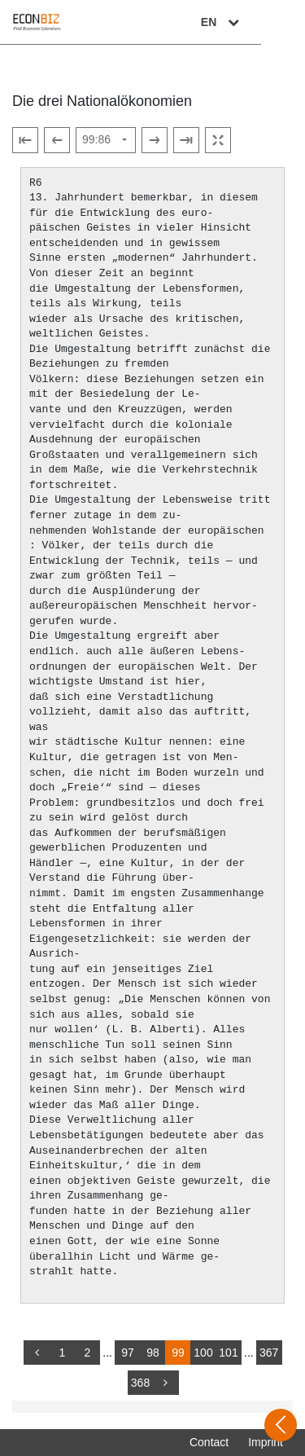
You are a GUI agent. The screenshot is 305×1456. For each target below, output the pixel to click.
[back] (37, 1352)
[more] (166, 1382)
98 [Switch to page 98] (152, 1352)
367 (268, 1352)
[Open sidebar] (280, 1425)
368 (140, 1382)
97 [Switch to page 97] (127, 1352)
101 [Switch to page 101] (228, 1352)
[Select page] (105, 140)
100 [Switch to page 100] (203, 1352)
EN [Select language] (266, 22)
